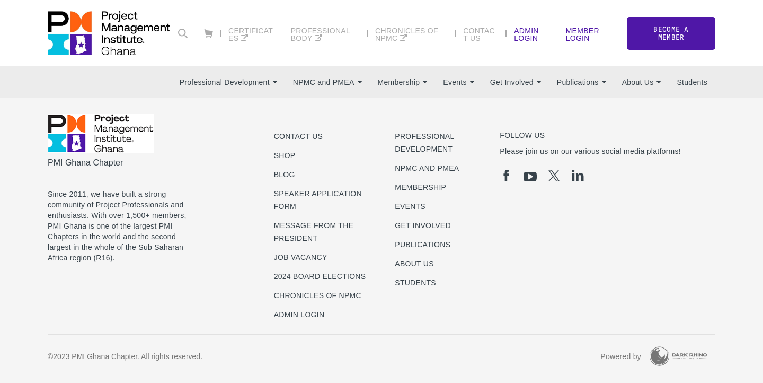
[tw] (554, 175)
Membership (403, 82)
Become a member (670, 33)
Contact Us (479, 34)
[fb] (506, 175)
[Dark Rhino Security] (678, 356)
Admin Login (526, 34)
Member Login (582, 34)
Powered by (620, 356)
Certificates (250, 34)
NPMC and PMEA (327, 82)
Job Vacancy (300, 257)
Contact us (298, 136)
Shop (285, 155)
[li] (577, 175)
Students (692, 82)
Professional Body (320, 34)
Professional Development (228, 82)
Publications (581, 82)
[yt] (530, 176)
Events (458, 82)
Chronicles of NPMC (406, 34)
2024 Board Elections (320, 276)
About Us (641, 82)
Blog (284, 174)
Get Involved (515, 82)
